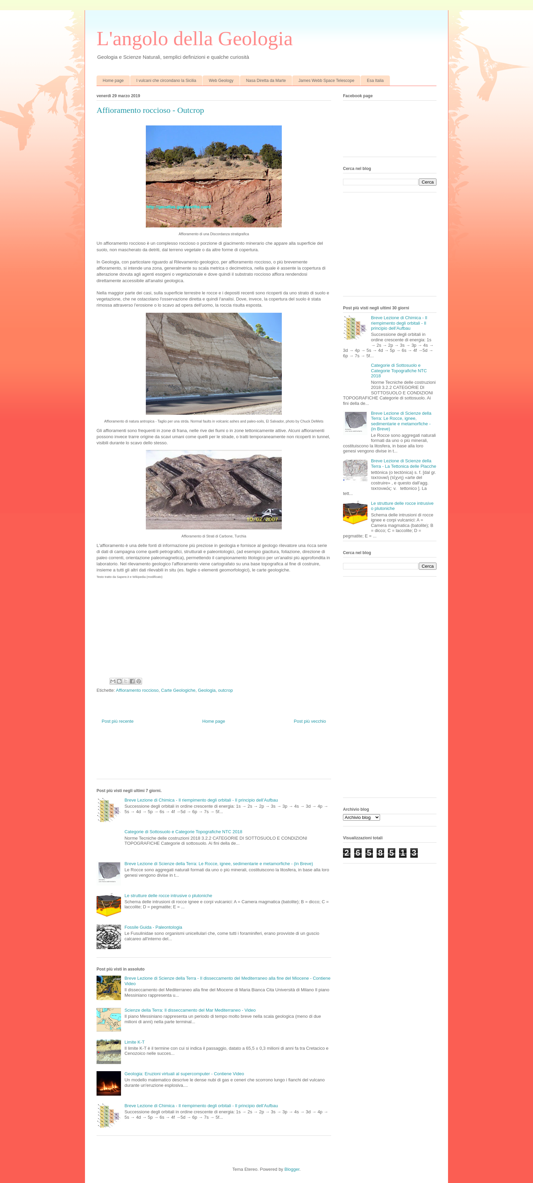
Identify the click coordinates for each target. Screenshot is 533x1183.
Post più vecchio (310, 721)
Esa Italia (375, 80)
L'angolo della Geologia (195, 38)
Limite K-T (134, 1042)
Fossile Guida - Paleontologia (153, 927)
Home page (113, 80)
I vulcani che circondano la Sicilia (166, 80)
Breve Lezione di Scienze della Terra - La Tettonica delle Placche (403, 463)
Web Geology (221, 80)
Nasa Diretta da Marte (266, 80)
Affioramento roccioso (137, 690)
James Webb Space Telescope (326, 80)
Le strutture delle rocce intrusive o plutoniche (168, 895)
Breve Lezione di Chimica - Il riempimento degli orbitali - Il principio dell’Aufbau (201, 800)
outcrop (225, 690)
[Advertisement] (220, 756)
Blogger (292, 1169)
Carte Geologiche (178, 690)
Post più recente (118, 721)
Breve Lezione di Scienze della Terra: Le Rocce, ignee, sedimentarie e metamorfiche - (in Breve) (218, 863)
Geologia (207, 690)
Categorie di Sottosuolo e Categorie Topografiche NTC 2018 (183, 831)
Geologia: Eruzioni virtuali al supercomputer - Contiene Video (184, 1073)
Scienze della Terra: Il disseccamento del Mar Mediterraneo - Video (190, 1010)
